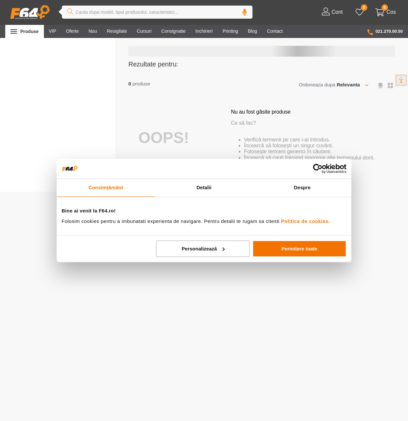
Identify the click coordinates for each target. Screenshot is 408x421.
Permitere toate (299, 248)
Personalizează (203, 248)
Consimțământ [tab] (105, 187)
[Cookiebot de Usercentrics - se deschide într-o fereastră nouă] (317, 169)
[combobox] (157, 12)
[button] (245, 12)
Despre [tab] (302, 187)
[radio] (381, 85)
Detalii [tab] (204, 187)
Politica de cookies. (305, 221)
